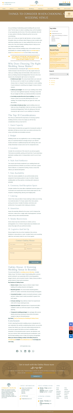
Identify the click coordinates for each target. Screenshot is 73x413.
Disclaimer (66, 393)
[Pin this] (29, 351)
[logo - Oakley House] (36, 3)
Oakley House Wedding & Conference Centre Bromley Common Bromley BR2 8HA (59, 38)
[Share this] (17, 351)
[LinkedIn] (69, 2)
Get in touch (67, 391)
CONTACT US (69, 16)
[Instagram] (63, 2)
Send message (35, 262)
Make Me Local (50, 411)
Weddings (53, 82)
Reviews (66, 389)
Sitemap (66, 398)
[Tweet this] (21, 351)
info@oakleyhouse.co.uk (9, 2)
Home (57, 387)
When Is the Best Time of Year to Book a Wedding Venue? (58, 59)
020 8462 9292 (7, 4)
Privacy (65, 394)
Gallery (57, 398)
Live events (58, 396)
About (57, 389)
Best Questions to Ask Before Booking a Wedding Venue (59, 53)
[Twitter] (67, 2)
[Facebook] (65, 2)
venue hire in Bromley (33, 68)
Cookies (66, 396)
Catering (52, 84)
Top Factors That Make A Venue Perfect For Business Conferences (58, 65)
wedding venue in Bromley (27, 272)
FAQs (65, 387)
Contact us (36, 380)
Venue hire (53, 80)
